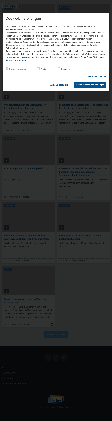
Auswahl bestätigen (59, 85)
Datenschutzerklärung (16, 60)
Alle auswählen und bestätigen (90, 85)
